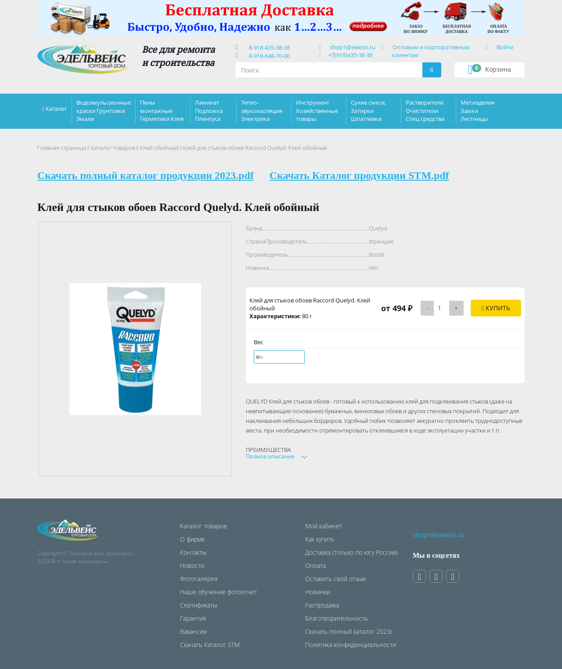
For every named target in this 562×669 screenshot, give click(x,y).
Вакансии (193, 631)
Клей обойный (159, 148)
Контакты (193, 552)
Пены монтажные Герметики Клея (162, 110)
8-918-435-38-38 (268, 47)
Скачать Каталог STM (210, 644)
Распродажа (322, 605)
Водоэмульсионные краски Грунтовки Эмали (103, 110)
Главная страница (61, 148)
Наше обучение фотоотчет (218, 592)
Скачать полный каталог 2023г (349, 631)
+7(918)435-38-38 (350, 55)
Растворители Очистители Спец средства (425, 110)
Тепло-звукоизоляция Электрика (261, 110)
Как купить (320, 539)
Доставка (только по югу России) (351, 552)
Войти (505, 47)
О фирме (192, 539)
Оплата (315, 565)
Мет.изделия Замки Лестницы (477, 110)
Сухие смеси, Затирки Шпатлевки (368, 110)
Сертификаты (198, 605)
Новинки (317, 592)
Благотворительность (336, 618)
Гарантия (193, 618)
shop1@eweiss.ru (352, 47)
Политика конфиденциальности (350, 644)
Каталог (56, 109)
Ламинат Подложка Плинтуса (209, 110)
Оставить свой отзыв (335, 578)
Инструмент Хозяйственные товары (317, 110)
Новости (192, 565)
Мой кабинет (323, 526)
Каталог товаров (113, 148)
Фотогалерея (198, 578)
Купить (496, 308)
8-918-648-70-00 (268, 56)
